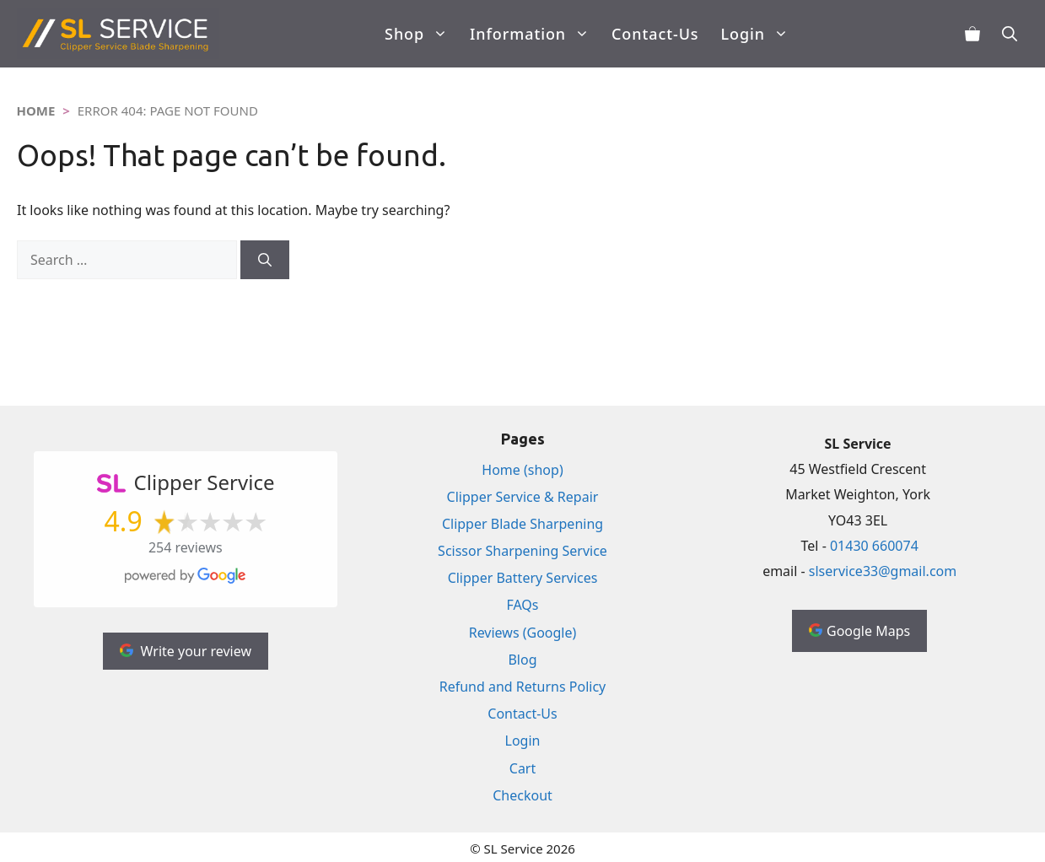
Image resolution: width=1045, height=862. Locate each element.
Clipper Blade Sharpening (522, 524)
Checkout (522, 795)
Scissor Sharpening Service (522, 550)
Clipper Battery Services (523, 577)
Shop (422, 33)
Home (36, 110)
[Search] (264, 259)
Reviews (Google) (523, 632)
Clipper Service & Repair (523, 497)
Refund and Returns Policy (522, 686)
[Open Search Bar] (1009, 33)
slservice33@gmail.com (882, 571)
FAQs (522, 604)
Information (535, 33)
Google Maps (859, 631)
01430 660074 (874, 545)
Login (759, 33)
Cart (522, 768)
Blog (522, 659)
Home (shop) (522, 470)
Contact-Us (654, 34)
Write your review (185, 651)
